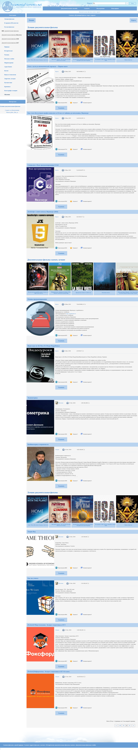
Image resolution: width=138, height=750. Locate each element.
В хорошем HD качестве (11, 23)
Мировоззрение (8, 63)
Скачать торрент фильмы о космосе (35, 745)
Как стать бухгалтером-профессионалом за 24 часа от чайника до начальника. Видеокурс (58, 113)
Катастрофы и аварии (10, 90)
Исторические (8, 51)
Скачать (87, 8)
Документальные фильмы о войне (86, 745)
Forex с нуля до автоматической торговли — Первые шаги (47, 66)
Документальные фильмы (12, 35)
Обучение (7, 94)
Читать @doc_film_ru (12, 112)
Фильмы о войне (9, 59)
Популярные (115, 8)
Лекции (31, 20)
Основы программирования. (37, 299)
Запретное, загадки (9, 78)
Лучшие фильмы (9, 19)
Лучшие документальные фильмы (10, 106)
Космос (6, 70)
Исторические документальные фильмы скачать (60, 745)
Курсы (133, 20)
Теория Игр (32, 531)
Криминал (7, 86)
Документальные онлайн (69, 8)
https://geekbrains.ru (71, 313)
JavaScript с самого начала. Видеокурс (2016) (43, 212)
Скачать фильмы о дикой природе (13, 745)
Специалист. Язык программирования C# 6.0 (43, 165)
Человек (6, 55)
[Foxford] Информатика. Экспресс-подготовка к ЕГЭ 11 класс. (49, 671)
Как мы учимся (33, 578)
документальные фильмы (10, 31)
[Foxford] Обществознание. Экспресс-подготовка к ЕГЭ (46, 625)
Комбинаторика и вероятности (38, 444)
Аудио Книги (8, 66)
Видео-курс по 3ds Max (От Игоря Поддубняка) (44, 346)
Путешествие (8, 82)
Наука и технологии (10, 74)
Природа (6, 47)
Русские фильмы (9, 27)
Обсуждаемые (100, 8)
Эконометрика (33, 398)
